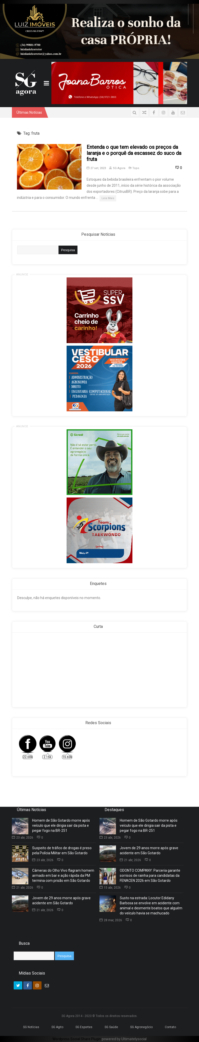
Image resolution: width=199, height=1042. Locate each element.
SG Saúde (111, 1027)
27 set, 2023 (96, 168)
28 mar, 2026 (111, 920)
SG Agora (117, 168)
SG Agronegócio (141, 1027)
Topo (135, 168)
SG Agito (57, 1027)
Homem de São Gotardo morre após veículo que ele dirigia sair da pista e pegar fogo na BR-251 (61, 825)
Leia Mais (108, 198)
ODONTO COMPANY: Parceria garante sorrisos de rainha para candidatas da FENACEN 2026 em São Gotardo (150, 875)
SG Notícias (31, 1027)
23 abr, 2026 (22, 837)
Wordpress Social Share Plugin (77, 1039)
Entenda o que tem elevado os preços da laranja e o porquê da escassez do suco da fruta (134, 153)
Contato (170, 1027)
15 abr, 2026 (110, 887)
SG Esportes (83, 1027)
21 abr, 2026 (22, 887)
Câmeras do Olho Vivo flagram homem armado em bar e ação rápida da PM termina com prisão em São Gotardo (63, 875)
